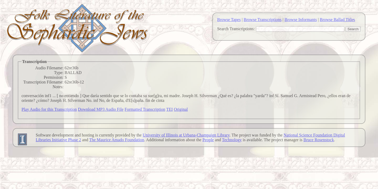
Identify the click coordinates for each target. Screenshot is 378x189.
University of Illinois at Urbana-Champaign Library (186, 135)
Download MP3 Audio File (101, 109)
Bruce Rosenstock (318, 140)
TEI (169, 109)
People (208, 140)
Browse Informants (301, 19)
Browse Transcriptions (262, 19)
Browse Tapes (229, 19)
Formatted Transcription (144, 109)
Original (181, 109)
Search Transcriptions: (236, 29)
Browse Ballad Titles (337, 19)
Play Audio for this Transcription (49, 109)
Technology (232, 140)
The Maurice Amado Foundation (116, 140)
